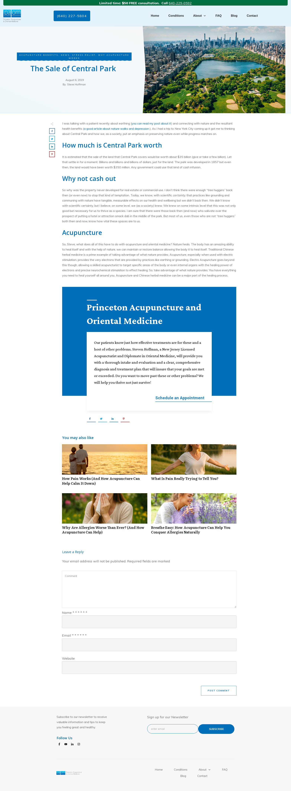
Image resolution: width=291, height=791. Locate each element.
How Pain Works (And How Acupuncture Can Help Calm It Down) (104, 463)
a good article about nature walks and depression (117, 128)
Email (74, 632)
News (65, 55)
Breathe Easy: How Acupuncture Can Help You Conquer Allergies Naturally (193, 512)
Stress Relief (84, 55)
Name (74, 609)
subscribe (216, 726)
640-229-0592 (180, 3)
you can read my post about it (151, 123)
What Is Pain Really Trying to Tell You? (193, 463)
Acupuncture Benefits (38, 55)
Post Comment (219, 687)
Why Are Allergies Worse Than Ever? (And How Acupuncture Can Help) (104, 512)
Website (68, 655)
